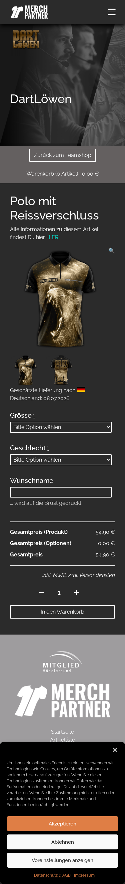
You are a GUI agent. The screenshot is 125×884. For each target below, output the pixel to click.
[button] (115, 750)
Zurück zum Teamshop (62, 155)
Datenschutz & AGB (52, 875)
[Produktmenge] (59, 592)
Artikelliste (62, 740)
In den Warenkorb (62, 612)
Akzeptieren (62, 824)
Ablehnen (62, 842)
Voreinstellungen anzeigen (62, 860)
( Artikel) (62, 174)
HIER (52, 237)
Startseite (62, 732)
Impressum (84, 875)
